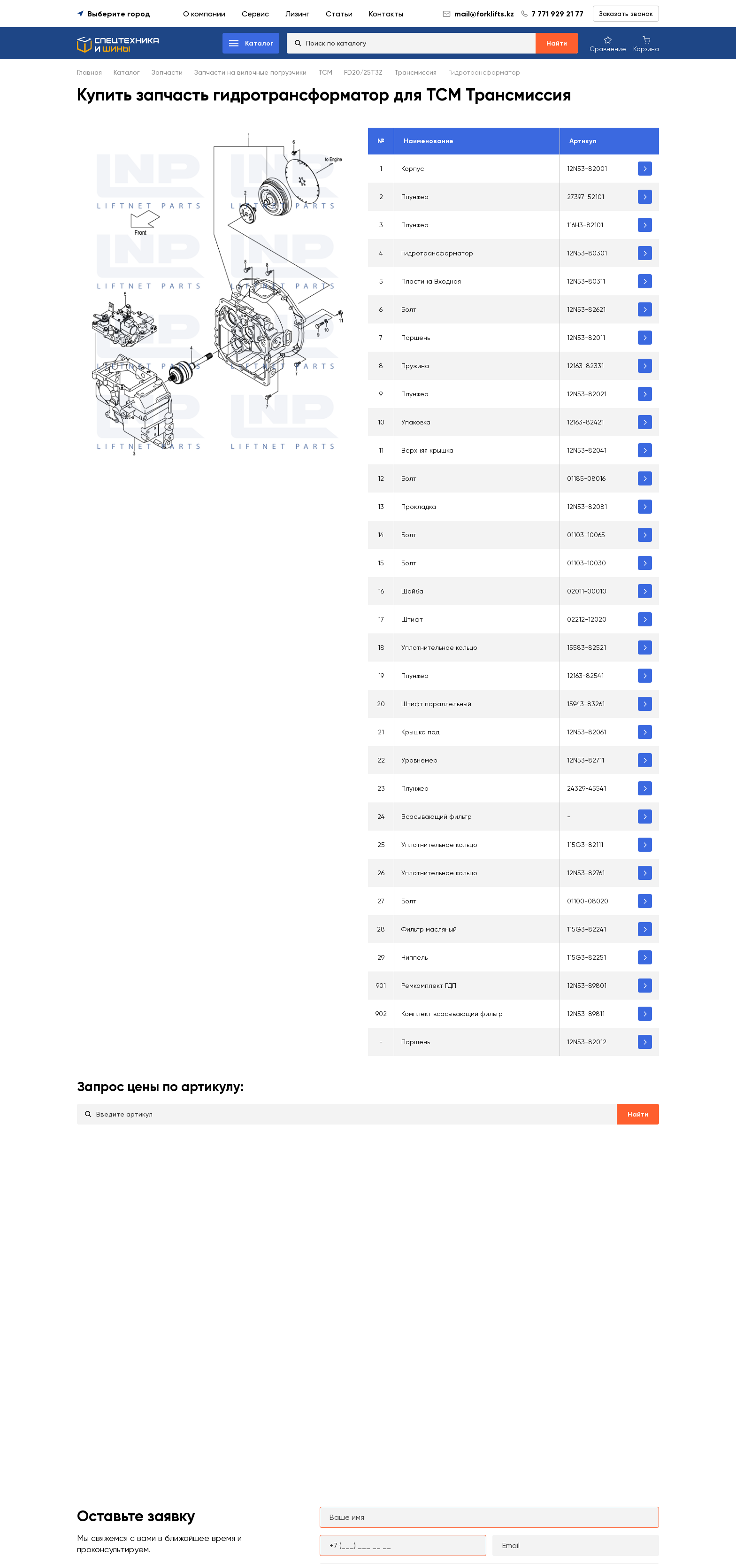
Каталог (127, 72)
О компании (204, 13)
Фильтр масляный (429, 929)
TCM (325, 72)
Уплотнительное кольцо (439, 647)
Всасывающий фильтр (436, 816)
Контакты (386, 13)
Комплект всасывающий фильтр (452, 1013)
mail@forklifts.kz (478, 13)
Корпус (412, 168)
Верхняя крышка (427, 450)
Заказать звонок (626, 13)
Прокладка (418, 506)
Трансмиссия (415, 72)
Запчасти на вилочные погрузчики (250, 72)
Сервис (255, 13)
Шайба (412, 591)
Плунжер (415, 196)
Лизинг (297, 13)
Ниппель (414, 957)
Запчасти (167, 72)
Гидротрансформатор (437, 253)
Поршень (415, 337)
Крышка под (420, 732)
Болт (408, 309)
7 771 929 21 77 (557, 13)
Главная (89, 72)
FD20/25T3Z (363, 72)
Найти (556, 43)
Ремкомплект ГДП (428, 985)
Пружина (415, 366)
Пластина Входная (431, 281)
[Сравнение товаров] (608, 43)
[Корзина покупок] (646, 43)
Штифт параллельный (436, 704)
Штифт (412, 619)
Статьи (339, 13)
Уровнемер (419, 760)
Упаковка (415, 422)
